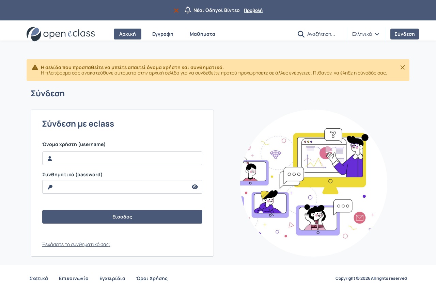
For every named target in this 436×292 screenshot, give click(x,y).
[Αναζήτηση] (324, 33)
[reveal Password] (115, 187)
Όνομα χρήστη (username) (74, 144)
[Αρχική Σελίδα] (61, 34)
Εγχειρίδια (112, 278)
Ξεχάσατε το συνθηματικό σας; (76, 244)
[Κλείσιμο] (402, 67)
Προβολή (253, 10)
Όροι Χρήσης (152, 278)
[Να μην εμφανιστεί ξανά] (177, 10)
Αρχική (127, 34)
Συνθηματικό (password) (72, 174)
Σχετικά (38, 278)
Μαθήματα (202, 34)
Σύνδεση (404, 34)
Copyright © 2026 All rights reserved (371, 278)
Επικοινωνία (74, 278)
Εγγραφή (162, 34)
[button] (365, 34)
